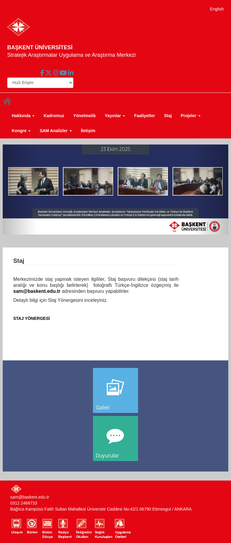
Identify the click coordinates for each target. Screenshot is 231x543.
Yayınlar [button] (115, 115)
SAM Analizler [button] (56, 130)
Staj (168, 115)
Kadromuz (54, 115)
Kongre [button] (21, 130)
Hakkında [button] (23, 115)
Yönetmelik (84, 115)
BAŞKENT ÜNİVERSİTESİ (39, 47)
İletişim (88, 130)
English (217, 9)
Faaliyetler (144, 115)
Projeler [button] (191, 115)
